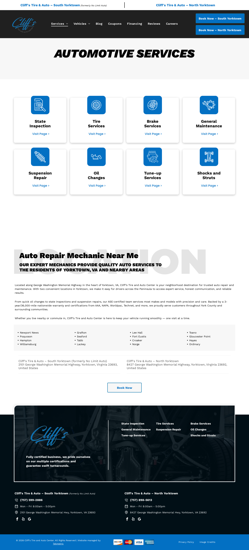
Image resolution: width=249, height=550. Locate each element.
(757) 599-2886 (31, 500)
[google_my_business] (29, 520)
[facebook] (17, 520)
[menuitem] (59, 23)
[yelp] (23, 520)
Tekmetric (58, 543)
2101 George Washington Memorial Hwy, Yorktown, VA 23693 (57, 512)
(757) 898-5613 (141, 500)
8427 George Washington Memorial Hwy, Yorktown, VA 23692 (168, 512)
